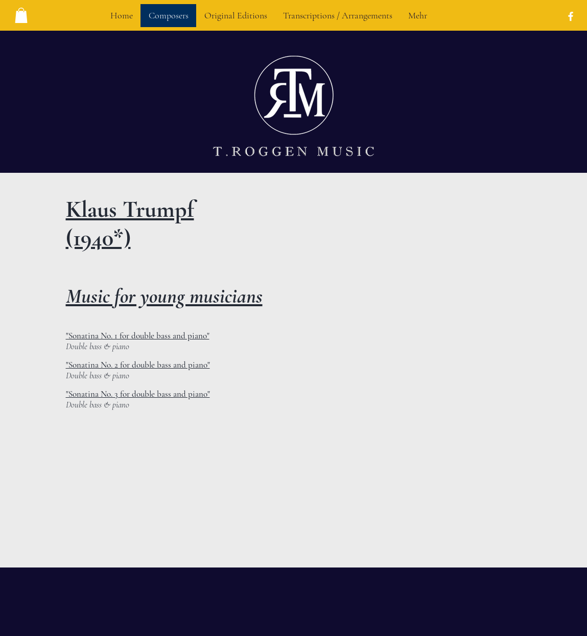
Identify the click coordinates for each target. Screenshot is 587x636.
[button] (21, 15)
